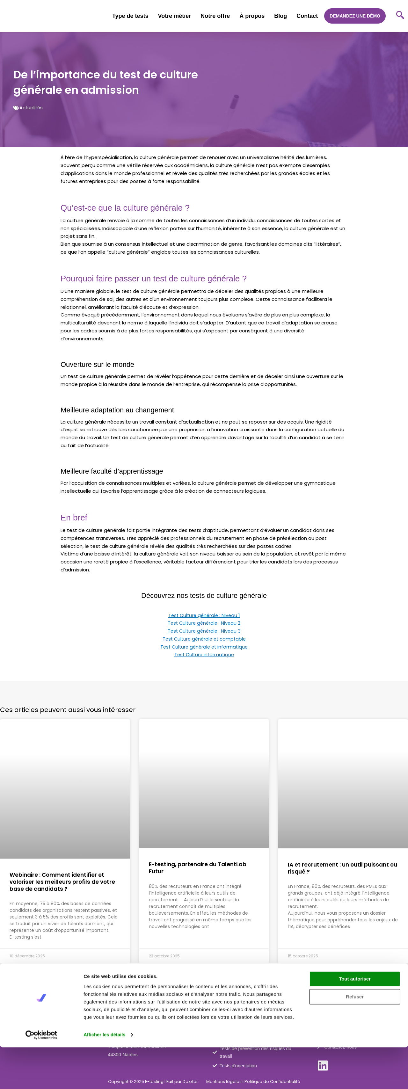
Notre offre (215, 16)
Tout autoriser (355, 1020)
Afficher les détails (105, 1076)
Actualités (31, 107)
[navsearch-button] (400, 16)
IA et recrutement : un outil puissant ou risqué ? (342, 868)
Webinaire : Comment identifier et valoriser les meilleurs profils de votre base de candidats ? (62, 882)
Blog (280, 16)
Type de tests (130, 16)
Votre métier (174, 16)
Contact (307, 16)
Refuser (355, 1038)
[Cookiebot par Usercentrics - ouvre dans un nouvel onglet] (41, 1076)
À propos (252, 16)
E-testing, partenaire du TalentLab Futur (197, 867)
